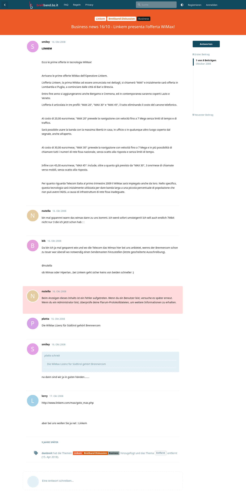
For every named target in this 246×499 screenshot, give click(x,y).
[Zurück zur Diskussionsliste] (4, 4)
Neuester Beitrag (202, 114)
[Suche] (156, 4)
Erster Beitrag (201, 54)
